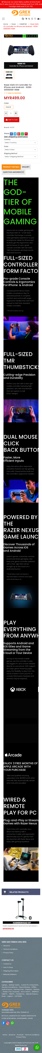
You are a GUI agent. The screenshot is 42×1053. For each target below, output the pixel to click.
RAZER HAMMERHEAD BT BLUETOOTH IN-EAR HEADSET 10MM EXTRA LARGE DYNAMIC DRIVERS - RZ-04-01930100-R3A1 (21, 926)
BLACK (8, 107)
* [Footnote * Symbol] (15, 563)
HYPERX (33, 987)
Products (20, 1034)
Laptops (4, 985)
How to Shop (8, 967)
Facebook (4, 1023)
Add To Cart (13, 120)
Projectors (28, 989)
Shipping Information (10, 971)
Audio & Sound (7, 989)
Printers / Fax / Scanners (11, 992)
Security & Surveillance (9, 987)
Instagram (8, 1023)
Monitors (36, 989)
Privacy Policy (8, 953)
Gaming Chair (19, 989)
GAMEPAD (23, 24)
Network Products (32, 994)
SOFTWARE (18, 996)
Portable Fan (20, 994)
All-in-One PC (25, 992)
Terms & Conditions (10, 949)
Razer (14, 24)
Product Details (11, 167)
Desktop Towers (14, 985)
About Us (6, 946)
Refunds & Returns (10, 974)
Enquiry (26, 167)
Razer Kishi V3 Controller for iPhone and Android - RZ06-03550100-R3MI (21, 26)
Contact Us (7, 964)
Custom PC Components (29, 985)
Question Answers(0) (13, 172)
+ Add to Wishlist (12, 93)
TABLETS (11, 994)
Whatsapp (12, 1023)
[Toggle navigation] (3, 18)
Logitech (10, 996)
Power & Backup (24, 987)
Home (5, 24)
